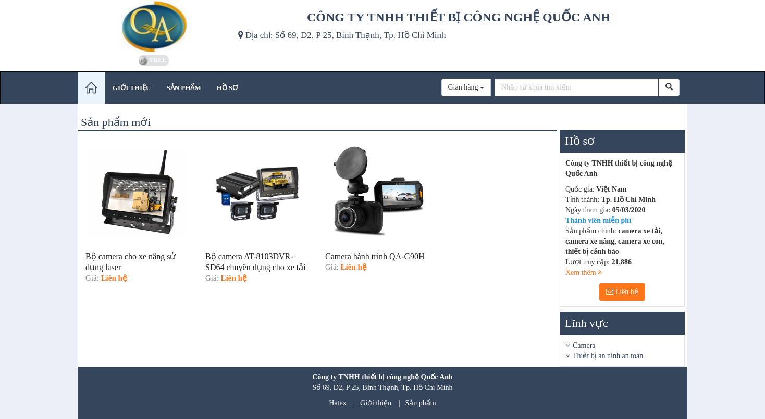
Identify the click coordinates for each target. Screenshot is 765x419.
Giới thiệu (375, 403)
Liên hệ (622, 292)
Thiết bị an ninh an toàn (608, 356)
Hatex (337, 403)
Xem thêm (583, 272)
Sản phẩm (420, 403)
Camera (584, 345)
